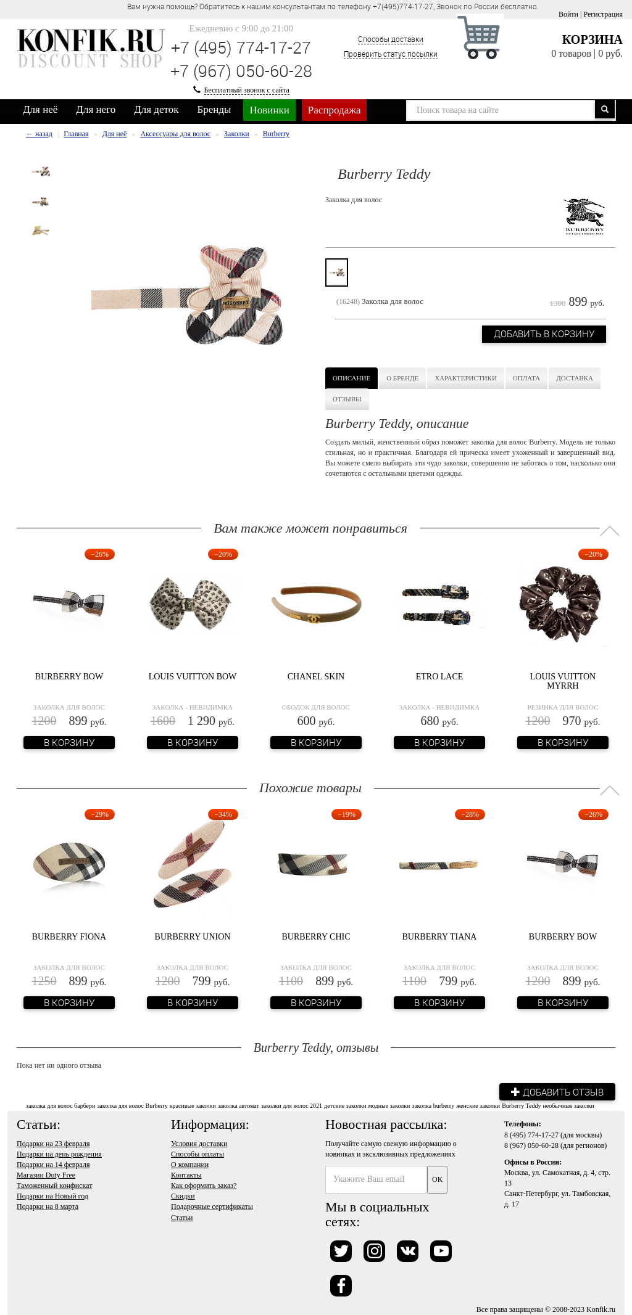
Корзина (592, 39)
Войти (568, 14)
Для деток (156, 109)
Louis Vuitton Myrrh (563, 681)
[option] (41, 171)
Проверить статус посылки (391, 54)
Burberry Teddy (521, 1105)
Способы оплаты (197, 1153)
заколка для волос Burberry (132, 1105)
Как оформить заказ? (203, 1185)
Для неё (40, 109)
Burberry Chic (315, 936)
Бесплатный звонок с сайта (246, 90)
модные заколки (389, 1105)
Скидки (183, 1196)
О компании (190, 1164)
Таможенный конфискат (55, 1185)
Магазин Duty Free (46, 1175)
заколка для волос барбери (60, 1105)
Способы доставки (390, 39)
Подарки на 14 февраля (53, 1164)
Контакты (186, 1175)
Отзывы (347, 399)
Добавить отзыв (556, 1091)
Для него (95, 109)
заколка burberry (433, 1105)
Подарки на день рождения (59, 1153)
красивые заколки (193, 1105)
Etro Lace (440, 676)
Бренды (214, 109)
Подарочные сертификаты (212, 1206)
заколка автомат (238, 1105)
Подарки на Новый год (52, 1196)
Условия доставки (199, 1143)
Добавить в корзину (543, 335)
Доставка (574, 378)
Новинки (269, 110)
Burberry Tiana (439, 936)
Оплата (526, 378)
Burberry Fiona (69, 936)
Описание (351, 378)
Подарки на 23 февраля (53, 1143)
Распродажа (334, 110)
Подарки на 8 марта (47, 1206)
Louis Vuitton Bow (193, 676)
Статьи (182, 1217)
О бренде (402, 378)
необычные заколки (568, 1105)
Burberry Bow (69, 676)
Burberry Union (193, 936)
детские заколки (345, 1105)
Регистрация (603, 14)
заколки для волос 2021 (291, 1105)
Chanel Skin (316, 676)
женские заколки (478, 1105)
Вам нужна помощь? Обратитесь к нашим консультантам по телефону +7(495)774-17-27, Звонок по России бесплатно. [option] (333, 6)
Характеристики (465, 378)
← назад (39, 133)
